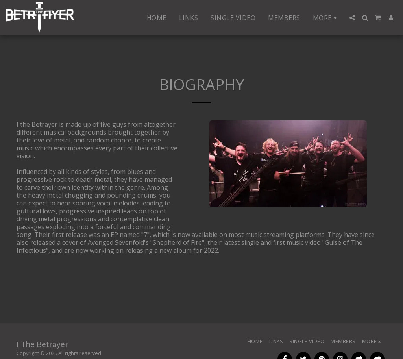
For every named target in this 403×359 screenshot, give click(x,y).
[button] (352, 18)
